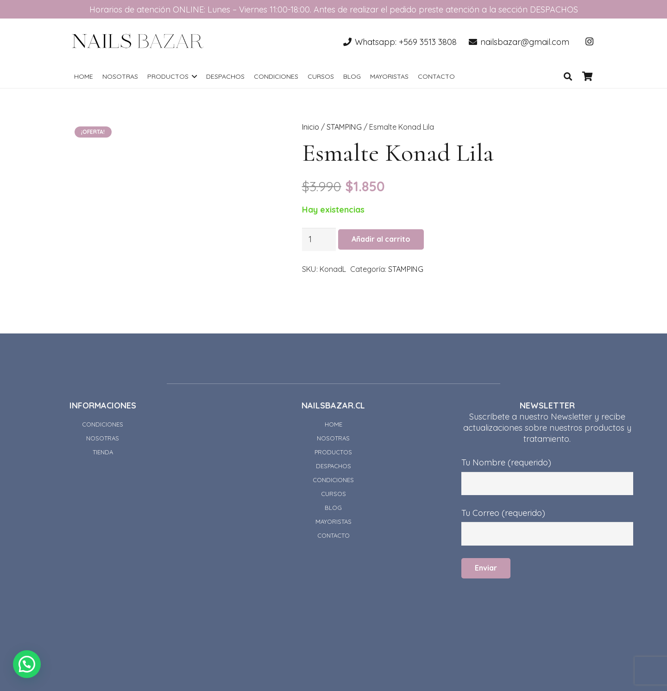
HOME (333, 424)
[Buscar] (568, 76)
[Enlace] (137, 41)
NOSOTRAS (102, 438)
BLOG (333, 507)
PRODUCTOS (333, 452)
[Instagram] (589, 41)
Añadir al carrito (381, 239)
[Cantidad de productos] (319, 239)
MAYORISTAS (333, 521)
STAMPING (344, 127)
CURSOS (333, 493)
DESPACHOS (333, 466)
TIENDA (103, 452)
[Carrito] (587, 76)
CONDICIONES (102, 424)
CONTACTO (333, 535)
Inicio (310, 127)
